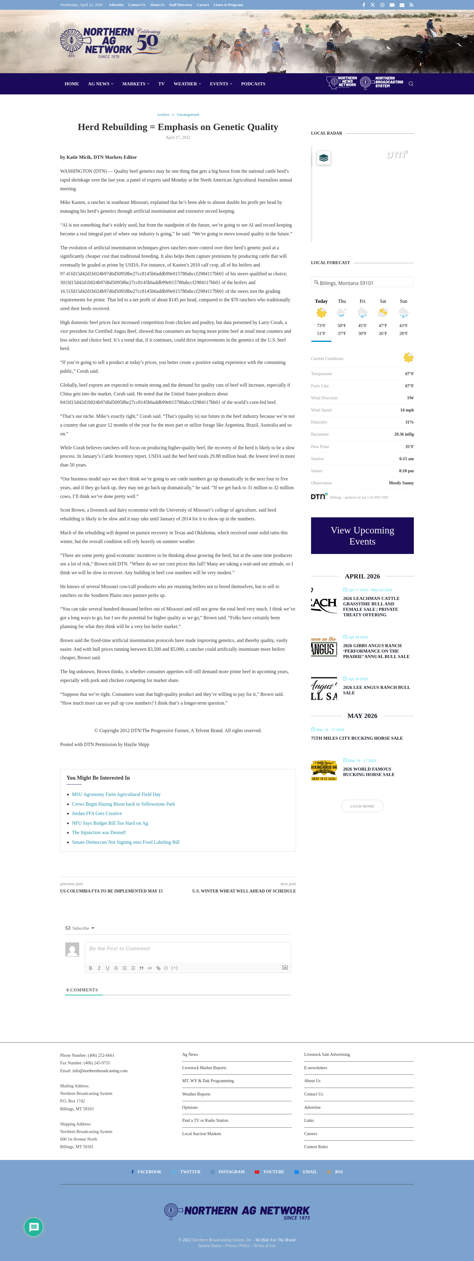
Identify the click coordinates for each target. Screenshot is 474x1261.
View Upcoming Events (362, 536)
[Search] (411, 84)
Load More (362, 806)
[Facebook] (363, 5)
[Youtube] (392, 5)
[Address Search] (362, 283)
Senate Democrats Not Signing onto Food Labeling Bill (126, 842)
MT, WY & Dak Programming (208, 1081)
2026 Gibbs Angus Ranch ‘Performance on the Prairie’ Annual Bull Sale (376, 651)
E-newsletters (315, 1068)
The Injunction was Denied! (99, 832)
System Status (210, 1246)
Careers (203, 5)
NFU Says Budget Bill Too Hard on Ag (110, 823)
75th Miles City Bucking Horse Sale (357, 738)
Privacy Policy (237, 1246)
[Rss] (411, 5)
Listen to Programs (228, 5)
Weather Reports (196, 1094)
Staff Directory (180, 5)
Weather (185, 83)
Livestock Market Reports (204, 1068)
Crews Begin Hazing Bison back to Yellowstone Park (123, 804)
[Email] (402, 5)
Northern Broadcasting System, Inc (222, 1240)
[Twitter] (372, 5)
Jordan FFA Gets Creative (97, 813)
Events (219, 83)
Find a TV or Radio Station (205, 1121)
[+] (174, 968)
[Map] (362, 193)
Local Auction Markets (201, 1134)
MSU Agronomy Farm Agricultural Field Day (116, 794)
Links (309, 1121)
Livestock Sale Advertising (327, 1055)
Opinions (190, 1107)
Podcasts (253, 83)
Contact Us (136, 5)
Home (72, 83)
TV (161, 83)
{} (166, 968)
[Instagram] (382, 5)
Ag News (98, 83)
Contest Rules (316, 1147)
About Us (157, 5)
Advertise (116, 5)
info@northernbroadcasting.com (100, 1071)
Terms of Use (265, 1246)
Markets (133, 83)
